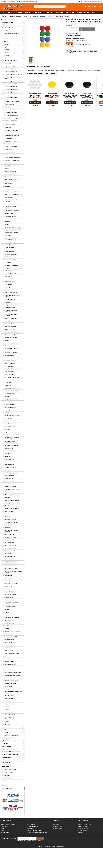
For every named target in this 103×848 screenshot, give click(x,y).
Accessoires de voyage (11, 71)
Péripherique (38, 12)
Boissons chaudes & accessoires (13, 194)
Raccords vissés (9, 578)
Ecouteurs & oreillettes (10, 326)
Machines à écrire (9, 492)
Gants (6, 402)
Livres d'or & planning (10, 486)
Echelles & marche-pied (11, 318)
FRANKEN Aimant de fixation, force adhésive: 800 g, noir (87, 97)
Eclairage (7, 321)
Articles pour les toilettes (11, 146)
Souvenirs (7, 659)
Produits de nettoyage (10, 548)
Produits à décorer (9, 542)
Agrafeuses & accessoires (11, 115)
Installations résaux (10, 451)
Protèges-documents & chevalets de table (13, 572)
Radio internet (8, 586)
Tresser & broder (9, 695)
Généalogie (8, 410)
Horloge (7, 421)
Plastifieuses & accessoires (11, 735)
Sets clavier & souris (10, 642)
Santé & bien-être (9, 623)
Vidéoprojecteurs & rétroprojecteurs (10, 718)
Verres (6, 712)
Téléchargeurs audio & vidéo (12, 675)
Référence (68, 22)
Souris (6, 656)
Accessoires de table (10, 69)
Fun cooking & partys (10, 393)
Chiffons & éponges (10, 281)
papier (5, 47)
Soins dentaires (9, 650)
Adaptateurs (8, 107)
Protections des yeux (10, 566)
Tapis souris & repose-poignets (13, 672)
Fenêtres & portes (9, 360)
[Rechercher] (51, 6)
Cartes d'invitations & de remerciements (11, 248)
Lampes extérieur (9, 464)
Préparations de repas (10, 537)
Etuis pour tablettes (10, 355)
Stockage (28, 12)
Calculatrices (8, 235)
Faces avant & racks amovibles (13, 358)
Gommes (7, 413)
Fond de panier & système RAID (13, 388)
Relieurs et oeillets (9, 600)
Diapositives (8, 302)
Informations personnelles (8, 824)
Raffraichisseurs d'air (10, 589)
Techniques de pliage (9, 738)
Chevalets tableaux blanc (11, 279)
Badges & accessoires (10, 166)
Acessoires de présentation (12, 101)
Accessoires (8, 63)
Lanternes (7, 470)
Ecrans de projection (10, 329)
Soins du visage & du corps (12, 653)
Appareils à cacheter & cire (12, 135)
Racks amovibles (9, 581)
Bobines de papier (9, 189)
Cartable (6, 36)
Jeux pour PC (8, 456)
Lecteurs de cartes (9, 475)
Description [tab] (31, 67)
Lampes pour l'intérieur (10, 467)
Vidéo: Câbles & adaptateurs (12, 715)
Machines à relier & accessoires (13, 495)
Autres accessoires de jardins (12, 160)
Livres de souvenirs (9, 484)
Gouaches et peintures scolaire (13, 415)
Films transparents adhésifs (12, 377)
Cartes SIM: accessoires (11, 254)
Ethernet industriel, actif (11, 343)
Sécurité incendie (9, 634)
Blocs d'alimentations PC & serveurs (11, 180)
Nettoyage (6, 730)
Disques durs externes (10, 307)
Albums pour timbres (10, 124)
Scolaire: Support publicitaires (12, 631)
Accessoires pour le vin (11, 86)
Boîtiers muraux (9, 213)
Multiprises (7, 514)
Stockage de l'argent (10, 664)
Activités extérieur (9, 104)
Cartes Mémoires (9, 251)
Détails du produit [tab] (43, 67)
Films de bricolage (9, 366)
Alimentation (8, 127)
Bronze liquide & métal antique (12, 227)
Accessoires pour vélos (11, 92)
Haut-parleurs (8, 418)
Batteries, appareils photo (11, 174)
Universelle (7, 701)
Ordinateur (48, 12)
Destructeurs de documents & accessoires (12, 296)
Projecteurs (8, 553)
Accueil (4, 20)
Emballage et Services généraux (11, 751)
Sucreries (7, 667)
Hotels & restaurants (10, 424)
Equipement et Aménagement (10, 749)
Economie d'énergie (10, 324)
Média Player (8, 505)
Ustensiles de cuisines (10, 704)
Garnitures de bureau (10, 404)
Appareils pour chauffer (11, 141)
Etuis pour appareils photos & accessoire (12, 349)
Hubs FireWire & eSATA (10, 426)
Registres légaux (9, 597)
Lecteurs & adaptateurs (11, 473)
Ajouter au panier (86, 29)
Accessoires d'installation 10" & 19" (13, 74)
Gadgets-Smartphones (11, 399)
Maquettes (7, 497)
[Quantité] (73, 29)
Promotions (6, 775)
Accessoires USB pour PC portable (11, 98)
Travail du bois (8, 686)
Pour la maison (6, 746)
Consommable (59, 12)
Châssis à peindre (9, 270)
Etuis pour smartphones (11, 352)
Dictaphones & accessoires (12, 305)
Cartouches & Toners (8, 25)
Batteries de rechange (10, 171)
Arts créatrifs (7, 49)
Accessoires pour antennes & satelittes (12, 77)
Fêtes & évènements (10, 363)
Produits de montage (10, 545)
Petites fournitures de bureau (11, 33)
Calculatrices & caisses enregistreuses (11, 238)
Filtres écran (8, 382)
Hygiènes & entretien (10, 432)
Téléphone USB (9, 678)
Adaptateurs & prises (10, 109)
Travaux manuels (9, 689)
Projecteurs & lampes (10, 556)
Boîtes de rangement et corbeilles (11, 207)
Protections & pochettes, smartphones (11, 562)
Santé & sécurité (9, 626)
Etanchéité (7, 340)
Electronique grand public (11, 335)
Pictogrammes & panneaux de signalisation (12, 531)
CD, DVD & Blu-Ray (9, 257)
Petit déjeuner (8, 525)
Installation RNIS (9, 448)
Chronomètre (8, 284)
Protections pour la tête (11, 568)
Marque (92, 22)
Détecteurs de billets (10, 299)
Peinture (6, 52)
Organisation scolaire (10, 519)
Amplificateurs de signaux (11, 130)
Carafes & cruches (9, 242)
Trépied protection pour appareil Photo (13, 692)
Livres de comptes (9, 481)
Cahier (5, 30)
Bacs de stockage (9, 163)
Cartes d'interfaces (10, 245)
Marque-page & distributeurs (12, 503)
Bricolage (7, 221)
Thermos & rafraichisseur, (11, 680)
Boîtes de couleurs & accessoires (13, 204)
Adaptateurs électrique (11, 112)
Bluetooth (7, 186)
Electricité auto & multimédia (12, 332)
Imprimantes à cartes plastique (13, 434)
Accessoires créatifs (10, 66)
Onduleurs (7, 516)
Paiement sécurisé (83, 828)
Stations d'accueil (9, 661)
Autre (5, 58)
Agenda (6, 41)
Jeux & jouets (8, 453)
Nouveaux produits (8, 778)
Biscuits (7, 177)
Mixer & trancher (9, 511)
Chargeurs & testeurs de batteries (13, 268)
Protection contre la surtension (12, 559)
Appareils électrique (10, 138)
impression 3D (6, 762)
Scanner (7, 628)
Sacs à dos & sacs (9, 620)
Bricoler (7, 224)
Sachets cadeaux (9, 615)
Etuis (6, 346)
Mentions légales (7, 772)
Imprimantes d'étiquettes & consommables (12, 438)
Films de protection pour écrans (13, 369)
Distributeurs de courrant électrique (11, 315)
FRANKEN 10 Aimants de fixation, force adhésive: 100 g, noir (70, 97)
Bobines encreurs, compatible (12, 191)
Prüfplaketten (8, 575)
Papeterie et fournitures (14, 12)
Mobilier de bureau (7, 22)
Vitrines (7, 721)
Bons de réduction (6, 832)
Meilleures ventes (8, 781)
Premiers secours (9, 534)
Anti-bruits (7, 133)
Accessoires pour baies (11, 84)
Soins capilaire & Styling (11, 648)
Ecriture (6, 38)
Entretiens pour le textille (11, 337)
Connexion (87, 1)
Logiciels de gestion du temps (12, 489)
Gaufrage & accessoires (11, 407)
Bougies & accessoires (11, 216)
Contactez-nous (82, 830)
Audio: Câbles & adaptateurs (12, 157)
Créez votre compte (97, 1)
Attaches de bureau (10, 155)
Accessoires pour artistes (11, 81)
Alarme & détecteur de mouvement (11, 121)
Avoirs (2, 828)
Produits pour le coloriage (11, 551)
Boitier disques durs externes (12, 210)
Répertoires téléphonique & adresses (12, 603)
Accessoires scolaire (10, 95)
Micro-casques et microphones (13, 508)
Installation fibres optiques (11, 445)
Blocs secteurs (8, 183)
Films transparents (9, 374)
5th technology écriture (11, 60)
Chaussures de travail (10, 273)
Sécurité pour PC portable (11, 637)
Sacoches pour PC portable (12, 617)
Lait (5, 462)
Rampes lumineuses (10, 591)
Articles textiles (8, 149)
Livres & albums (9, 478)
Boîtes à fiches (8, 197)
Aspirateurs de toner (10, 152)
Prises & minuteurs (9, 540)
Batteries (7, 168)
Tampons (6, 55)
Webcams (7, 724)
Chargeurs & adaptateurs (11, 265)
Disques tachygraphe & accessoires (11, 311)
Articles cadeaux (9, 144)
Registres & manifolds (10, 594)
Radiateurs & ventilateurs (11, 583)
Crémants (7, 290)
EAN (79, 22)
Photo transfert (8, 527)
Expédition (6, 44)
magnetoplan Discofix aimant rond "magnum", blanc (35, 97)
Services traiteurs (9, 639)
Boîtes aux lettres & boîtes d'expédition (11, 200)
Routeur (7, 609)
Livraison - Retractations (9, 769)
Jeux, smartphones (10, 459)
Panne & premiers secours (11, 522)
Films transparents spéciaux (12, 380)
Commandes (4, 826)
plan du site (81, 832)
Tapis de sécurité (9, 669)
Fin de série (8, 385)
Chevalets (7, 276)
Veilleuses (7, 709)
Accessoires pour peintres (11, 89)
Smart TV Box (8, 645)
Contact (30, 821)
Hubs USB (7, 429)
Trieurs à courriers (9, 698)
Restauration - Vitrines (10, 606)
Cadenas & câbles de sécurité (12, 230)
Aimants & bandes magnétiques (13, 118)
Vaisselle (7, 706)
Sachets (7, 612)
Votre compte (6, 821)
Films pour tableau (9, 371)
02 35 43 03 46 (11, 1)
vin (5, 727)
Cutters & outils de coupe (11, 292)
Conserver (7, 287)
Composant (70, 12)
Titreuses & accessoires (11, 683)
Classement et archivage (9, 741)
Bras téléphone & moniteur (12, 219)
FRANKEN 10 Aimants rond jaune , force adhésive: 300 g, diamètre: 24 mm (52, 97)
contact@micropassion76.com (29, 1)
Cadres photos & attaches (11, 232)
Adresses (3, 830)
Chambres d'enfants (10, 260)
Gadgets (7, 396)
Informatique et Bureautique (86, 12)
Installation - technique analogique (10, 442)
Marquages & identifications (12, 500)
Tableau (6, 732)
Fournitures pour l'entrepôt (11, 391)
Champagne (8, 262)
